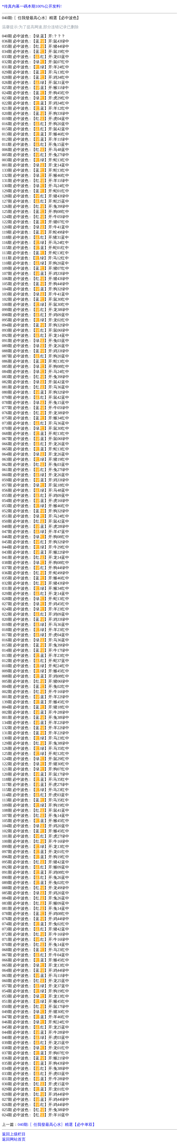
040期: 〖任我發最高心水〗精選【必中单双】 (57, 1124)
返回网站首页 (14, 1139)
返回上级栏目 (14, 1134)
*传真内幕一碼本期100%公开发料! (32, 6)
